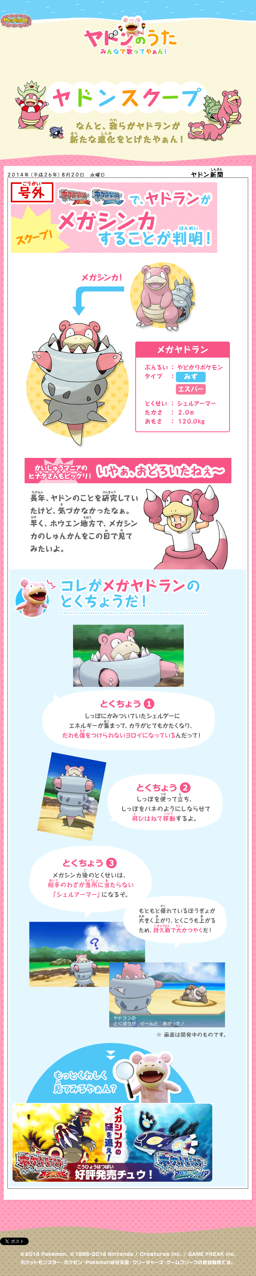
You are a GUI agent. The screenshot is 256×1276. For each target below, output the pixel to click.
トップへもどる (228, 1221)
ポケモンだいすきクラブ (17, 8)
